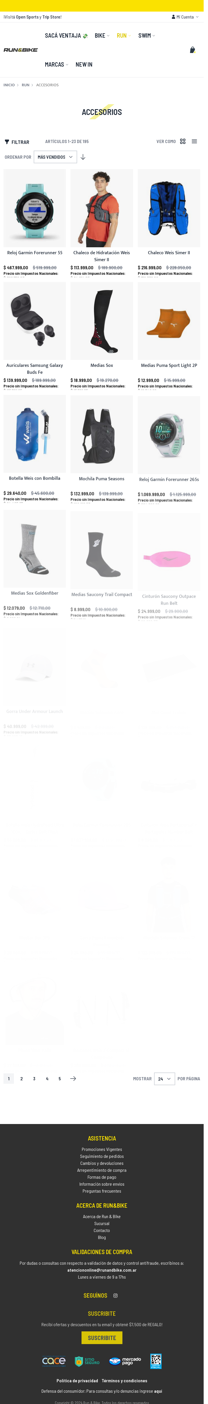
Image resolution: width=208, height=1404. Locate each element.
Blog (102, 1242)
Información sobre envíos (101, 1187)
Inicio (9, 85)
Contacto (102, 1235)
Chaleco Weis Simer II (169, 253)
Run (25, 85)
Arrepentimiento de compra (101, 1173)
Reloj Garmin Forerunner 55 (34, 253)
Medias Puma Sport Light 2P (169, 373)
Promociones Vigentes (102, 1153)
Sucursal (101, 1228)
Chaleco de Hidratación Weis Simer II (101, 256)
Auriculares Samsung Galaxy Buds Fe (34, 373)
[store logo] (20, 49)
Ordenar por (18, 157)
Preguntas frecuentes (102, 1194)
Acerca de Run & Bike (102, 1221)
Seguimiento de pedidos (102, 1160)
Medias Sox (102, 371)
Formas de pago (102, 1180)
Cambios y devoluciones (102, 1166)
